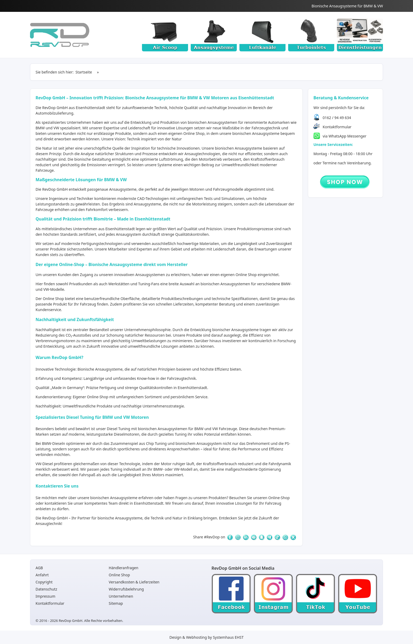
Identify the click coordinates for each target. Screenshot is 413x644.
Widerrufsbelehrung (126, 589)
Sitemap (116, 603)
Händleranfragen (123, 567)
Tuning (116, 469)
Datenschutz (46, 589)
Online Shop (193, 133)
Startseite (84, 72)
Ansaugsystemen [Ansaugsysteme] (222, 122)
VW (215, 428)
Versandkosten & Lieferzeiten (134, 581)
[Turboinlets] (311, 34)
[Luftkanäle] (262, 34)
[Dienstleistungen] (360, 34)
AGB (39, 567)
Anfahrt (42, 574)
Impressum (45, 596)
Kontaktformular (337, 126)
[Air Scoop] (165, 34)
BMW (199, 428)
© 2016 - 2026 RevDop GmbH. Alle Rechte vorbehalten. (79, 620)
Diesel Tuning (118, 428)
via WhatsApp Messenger (344, 136)
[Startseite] (59, 35)
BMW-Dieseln (53, 443)
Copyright (44, 581)
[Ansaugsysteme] (214, 34)
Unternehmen (121, 596)
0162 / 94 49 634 (337, 117)
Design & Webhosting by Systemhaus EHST (206, 637)
